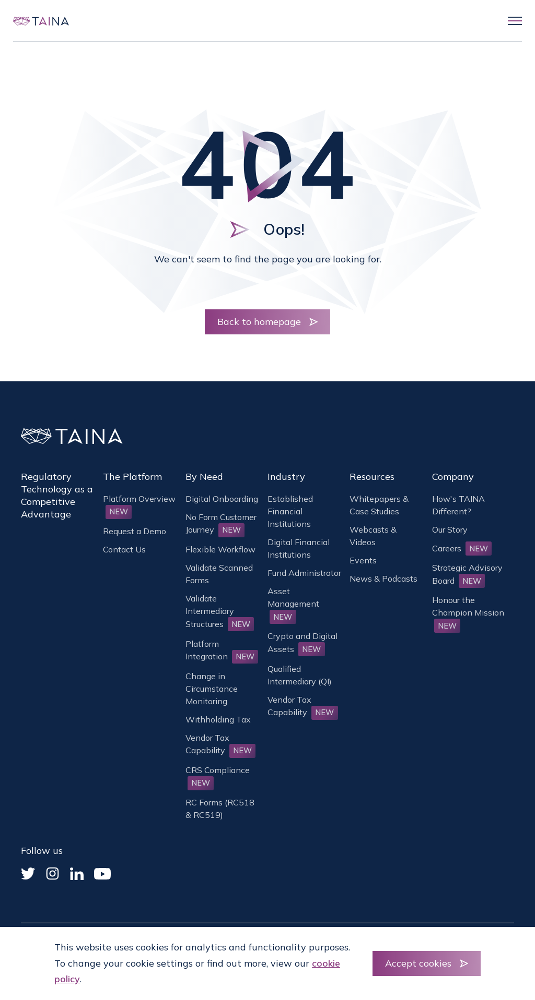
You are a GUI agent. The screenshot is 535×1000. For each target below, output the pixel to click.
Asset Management (293, 603)
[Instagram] (52, 873)
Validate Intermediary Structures (219, 611)
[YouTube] (102, 873)
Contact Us (124, 549)
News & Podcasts (383, 578)
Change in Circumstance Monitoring (211, 688)
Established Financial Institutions (290, 511)
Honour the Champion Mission (468, 612)
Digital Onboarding (221, 498)
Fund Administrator (304, 573)
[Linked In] (77, 874)
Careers (462, 548)
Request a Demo (134, 531)
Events (363, 560)
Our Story (450, 529)
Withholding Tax (218, 719)
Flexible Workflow (220, 549)
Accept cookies (418, 963)
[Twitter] (28, 873)
